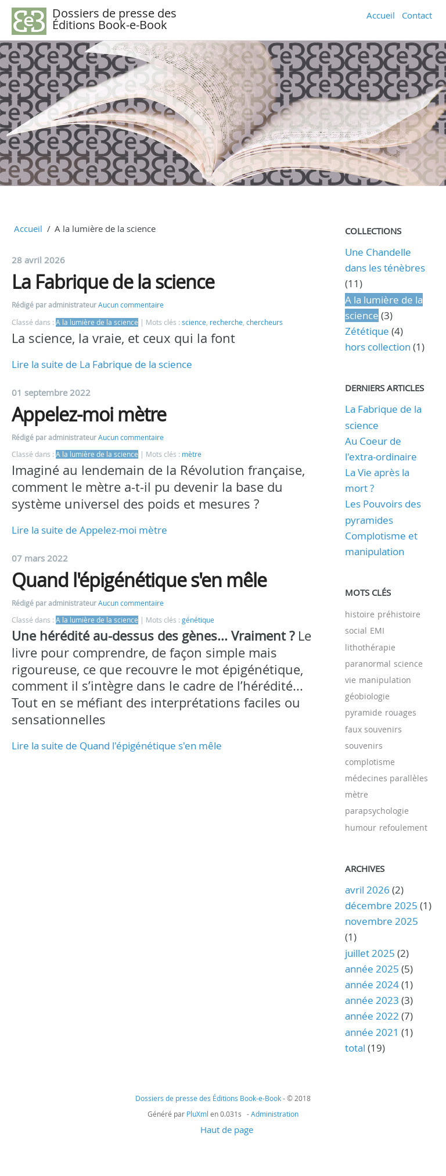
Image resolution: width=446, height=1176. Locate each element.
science (194, 322)
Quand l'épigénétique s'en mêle (139, 579)
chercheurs (264, 322)
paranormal (368, 663)
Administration (274, 1113)
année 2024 (372, 984)
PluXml (197, 1113)
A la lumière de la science (97, 322)
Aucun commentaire (131, 305)
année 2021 (372, 1032)
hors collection (378, 346)
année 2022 (372, 1016)
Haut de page (226, 1129)
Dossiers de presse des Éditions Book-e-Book (114, 19)
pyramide (363, 712)
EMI (377, 630)
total (356, 1048)
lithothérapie (370, 647)
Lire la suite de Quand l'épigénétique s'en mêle (117, 745)
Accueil (380, 15)
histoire (360, 614)
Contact (417, 15)
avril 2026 (367, 889)
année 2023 (372, 1000)
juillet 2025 (370, 953)
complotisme (370, 761)
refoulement (403, 827)
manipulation (385, 679)
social (356, 630)
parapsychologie (377, 810)
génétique (198, 620)
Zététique (367, 331)
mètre (192, 454)
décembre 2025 (381, 905)
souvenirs (364, 745)
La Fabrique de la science (113, 281)
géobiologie (367, 696)
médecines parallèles (386, 778)
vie (350, 679)
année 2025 (372, 968)
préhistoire (398, 614)
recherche (226, 322)
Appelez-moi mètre (89, 414)
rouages (400, 712)
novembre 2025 (381, 921)
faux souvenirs (373, 729)
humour (360, 827)
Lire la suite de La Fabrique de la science (102, 364)
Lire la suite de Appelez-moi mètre (89, 530)
